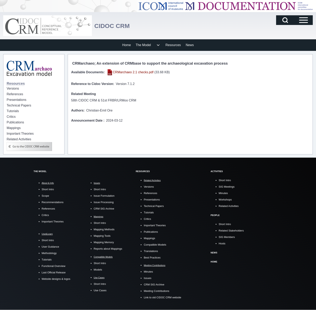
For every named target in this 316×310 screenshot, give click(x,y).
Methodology (49, 253)
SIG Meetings (227, 186)
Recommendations (52, 202)
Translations (151, 251)
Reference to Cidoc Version (92, 84)
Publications (151, 231)
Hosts (222, 243)
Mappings (149, 238)
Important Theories (53, 221)
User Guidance (50, 246)
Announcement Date (87, 120)
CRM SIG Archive (104, 208)
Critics (45, 215)
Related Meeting (83, 94)
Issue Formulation (104, 195)
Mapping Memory (104, 242)
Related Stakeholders (231, 230)
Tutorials (47, 259)
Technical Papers (154, 206)
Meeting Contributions (156, 290)
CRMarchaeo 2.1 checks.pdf (133, 72)
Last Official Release (54, 272)
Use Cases (100, 290)
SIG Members (227, 237)
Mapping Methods (104, 229)
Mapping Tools (102, 235)
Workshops (225, 199)
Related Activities (229, 206)
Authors (77, 110)
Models (98, 269)
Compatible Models (155, 244)
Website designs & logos (56, 278)
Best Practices (152, 257)
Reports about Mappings (108, 248)
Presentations (152, 199)
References (48, 208)
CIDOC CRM (115, 26)
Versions (149, 186)
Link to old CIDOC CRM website (162, 297)
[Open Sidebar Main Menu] (303, 20)
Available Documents (87, 72)
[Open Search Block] (285, 20)
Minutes (148, 271)
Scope (45, 195)
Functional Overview (53, 266)
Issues (147, 278)
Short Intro (48, 189)
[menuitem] (126, 45)
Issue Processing (104, 202)
